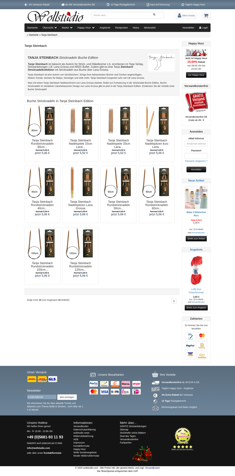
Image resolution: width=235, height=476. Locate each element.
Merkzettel (150, 27)
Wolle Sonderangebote (85, 452)
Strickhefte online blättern (133, 432)
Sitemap (124, 429)
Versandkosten (198, 233)
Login (203, 27)
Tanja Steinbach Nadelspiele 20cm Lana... (118, 143)
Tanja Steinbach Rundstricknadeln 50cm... (118, 204)
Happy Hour (86, 27)
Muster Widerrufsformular (86, 455)
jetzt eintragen (67, 397)
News (136, 27)
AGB (75, 439)
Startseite (32, 27)
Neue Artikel (196, 180)
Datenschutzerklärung (84, 429)
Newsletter (188, 27)
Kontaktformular (53, 453)
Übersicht (50, 27)
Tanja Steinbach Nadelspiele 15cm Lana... (80, 143)
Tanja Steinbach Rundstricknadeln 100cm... (42, 266)
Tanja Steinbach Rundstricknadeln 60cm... (156, 204)
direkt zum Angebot (196, 307)
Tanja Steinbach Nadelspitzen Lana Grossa (80, 204)
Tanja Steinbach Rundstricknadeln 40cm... (42, 204)
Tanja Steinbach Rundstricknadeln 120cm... (80, 266)
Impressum (79, 442)
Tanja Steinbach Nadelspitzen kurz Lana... (156, 143)
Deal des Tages (128, 436)
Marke (67, 27)
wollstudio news (81, 432)
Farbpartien (126, 442)
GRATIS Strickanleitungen (133, 426)
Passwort (196, 150)
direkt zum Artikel (196, 238)
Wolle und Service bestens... (182, 449)
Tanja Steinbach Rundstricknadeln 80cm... (42, 143)
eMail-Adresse (196, 138)
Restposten (121, 27)
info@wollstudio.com (38, 448)
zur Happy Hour (196, 75)
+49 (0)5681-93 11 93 (45, 437)
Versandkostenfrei (129, 439)
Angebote (105, 27)
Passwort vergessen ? (196, 161)
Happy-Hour (79, 449)
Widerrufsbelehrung (83, 436)
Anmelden (196, 169)
